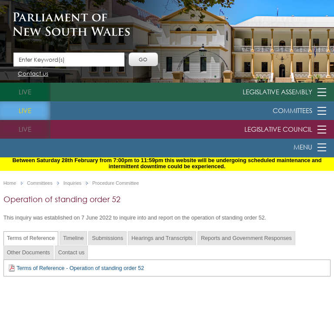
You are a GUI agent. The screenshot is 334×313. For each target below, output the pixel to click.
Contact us (33, 74)
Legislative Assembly (277, 91)
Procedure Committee (115, 183)
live (25, 91)
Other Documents (28, 253)
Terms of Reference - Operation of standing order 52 (76, 267)
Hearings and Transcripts (162, 238)
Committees (292, 110)
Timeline (73, 238)
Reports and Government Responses (246, 238)
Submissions (107, 238)
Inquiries (72, 183)
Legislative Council (278, 129)
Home (9, 183)
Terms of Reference (31, 238)
